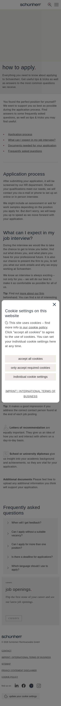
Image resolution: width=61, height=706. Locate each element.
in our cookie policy (33, 327)
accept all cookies (30, 358)
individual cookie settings (30, 376)
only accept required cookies (30, 367)
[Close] (54, 304)
